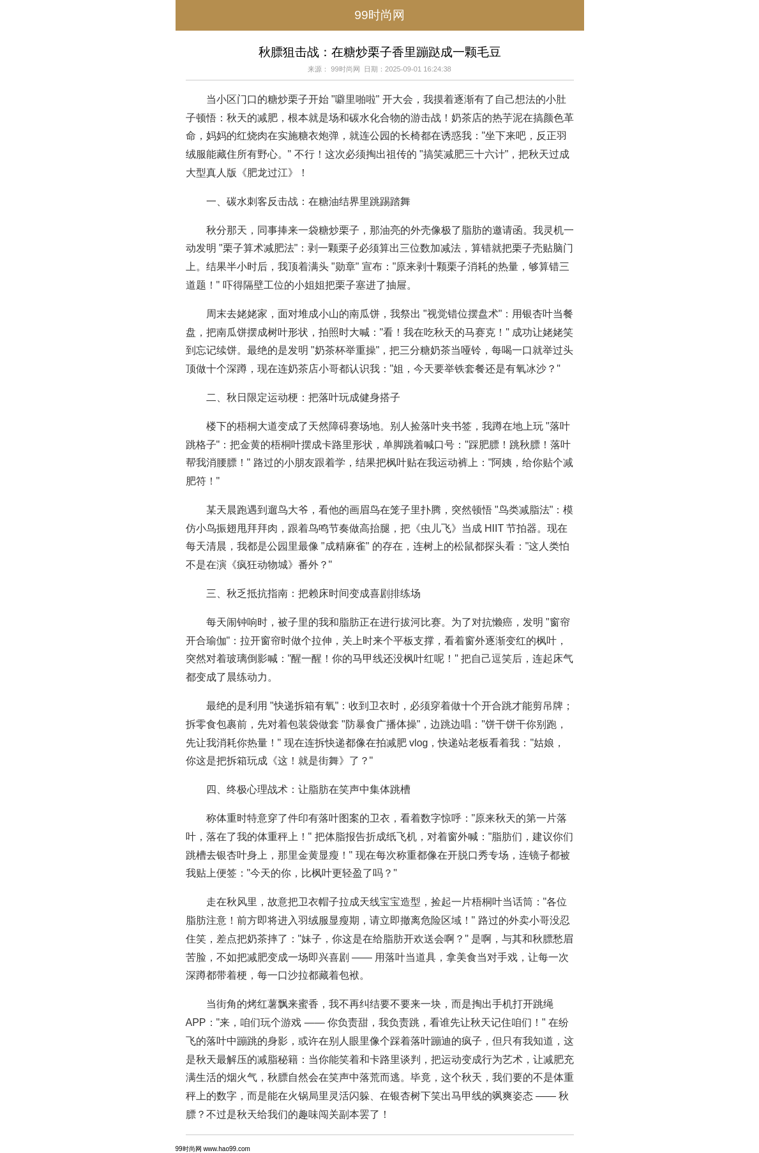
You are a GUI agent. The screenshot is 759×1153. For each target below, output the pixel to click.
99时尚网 (379, 15)
